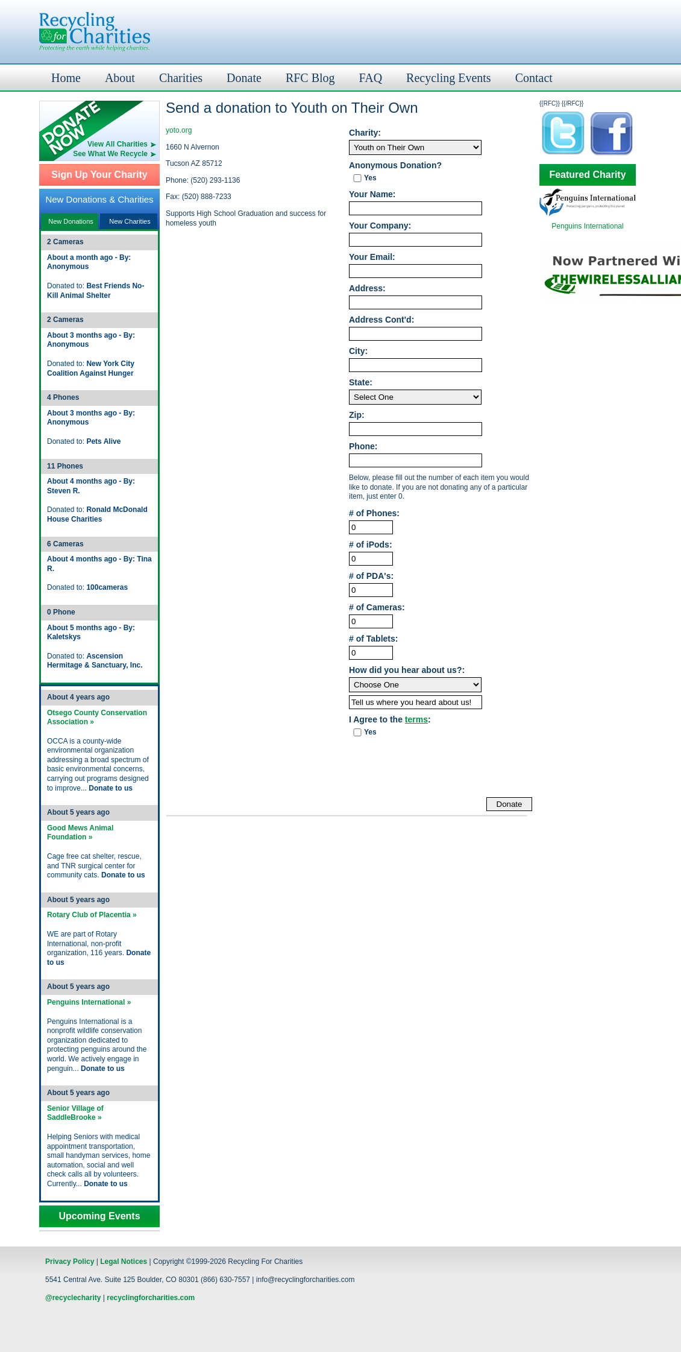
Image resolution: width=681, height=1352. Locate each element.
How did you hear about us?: (407, 670)
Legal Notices (123, 1261)
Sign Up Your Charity (99, 175)
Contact (534, 77)
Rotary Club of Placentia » (92, 915)
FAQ (371, 77)
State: (360, 382)
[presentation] (440, 767)
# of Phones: (374, 513)
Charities (180, 77)
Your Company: (380, 225)
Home (66, 77)
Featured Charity (587, 175)
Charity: (365, 132)
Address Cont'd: (381, 319)
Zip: (357, 415)
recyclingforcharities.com (151, 1298)
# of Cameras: (377, 607)
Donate (244, 77)
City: (358, 351)
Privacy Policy (69, 1261)
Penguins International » (89, 1002)
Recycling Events (448, 77)
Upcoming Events (99, 1216)
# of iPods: (370, 544)
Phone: (363, 446)
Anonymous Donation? (395, 165)
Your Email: (372, 257)
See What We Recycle (110, 154)
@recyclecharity (73, 1298)
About (120, 77)
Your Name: (372, 194)
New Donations (70, 221)
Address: (367, 288)
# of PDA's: (371, 576)
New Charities (129, 221)
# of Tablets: (373, 638)
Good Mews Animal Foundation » (80, 833)
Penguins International (587, 226)
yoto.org (179, 130)
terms (416, 719)
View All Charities (117, 144)
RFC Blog (310, 77)
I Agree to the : (390, 719)
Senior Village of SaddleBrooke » (75, 1113)
